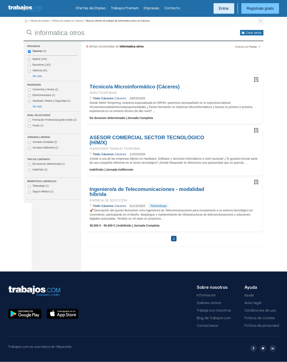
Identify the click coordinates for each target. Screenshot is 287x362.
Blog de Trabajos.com (214, 318)
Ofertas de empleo (39, 20)
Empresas (151, 8)
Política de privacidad (261, 326)
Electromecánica (41, 95)
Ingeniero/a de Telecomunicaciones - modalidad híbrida (147, 192)
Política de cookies (259, 318)
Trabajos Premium (125, 8)
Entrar (224, 8)
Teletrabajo (38, 186)
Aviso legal (252, 303)
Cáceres (37, 51)
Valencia (37, 70)
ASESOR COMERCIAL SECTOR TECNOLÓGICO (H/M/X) (147, 140)
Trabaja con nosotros (214, 310)
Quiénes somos (209, 303)
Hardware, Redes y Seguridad (49, 100)
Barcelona (38, 64)
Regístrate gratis (260, 8)
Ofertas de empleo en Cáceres (68, 20)
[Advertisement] (165, 64)
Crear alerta (253, 32)
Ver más (37, 76)
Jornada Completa (42, 142)
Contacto (172, 8)
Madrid (36, 59)
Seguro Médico (40, 191)
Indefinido (37, 170)
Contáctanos (207, 326)
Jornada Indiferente (43, 148)
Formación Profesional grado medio (52, 120)
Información (206, 295)
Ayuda (249, 295)
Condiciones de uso (260, 310)
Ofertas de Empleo (91, 8)
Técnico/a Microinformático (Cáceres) (135, 86)
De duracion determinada (46, 164)
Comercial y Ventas (43, 89)
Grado (35, 125)
